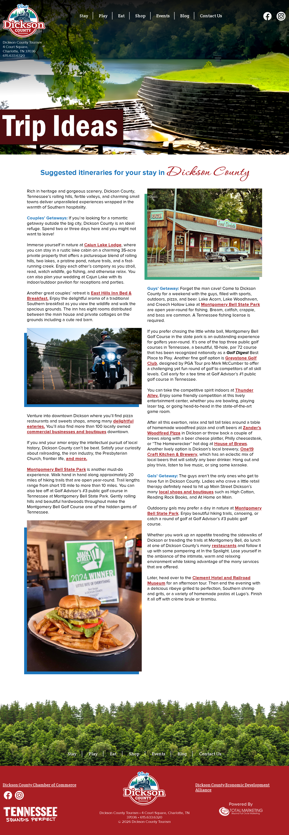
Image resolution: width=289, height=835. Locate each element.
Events (163, 16)
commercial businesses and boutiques (66, 431)
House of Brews (230, 443)
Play (103, 16)
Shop (140, 16)
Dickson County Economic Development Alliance (232, 787)
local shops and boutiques (186, 492)
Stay (84, 16)
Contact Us (211, 16)
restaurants (224, 545)
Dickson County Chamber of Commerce (39, 784)
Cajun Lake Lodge (102, 245)
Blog (184, 16)
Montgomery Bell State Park (56, 469)
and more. (76, 458)
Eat (121, 16)
